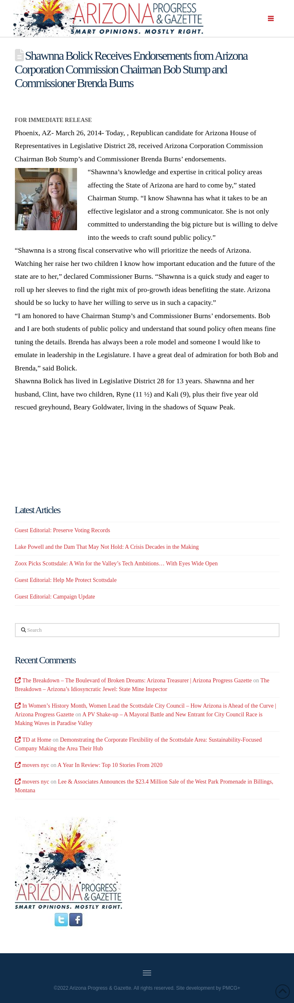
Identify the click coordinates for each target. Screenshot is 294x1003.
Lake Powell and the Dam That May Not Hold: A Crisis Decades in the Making (107, 547)
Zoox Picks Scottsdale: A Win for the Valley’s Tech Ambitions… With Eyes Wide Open (116, 563)
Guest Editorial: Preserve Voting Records (62, 530)
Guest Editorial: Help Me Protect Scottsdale (66, 580)
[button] (271, 18)
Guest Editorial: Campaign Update (55, 597)
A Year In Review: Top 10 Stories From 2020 (110, 765)
